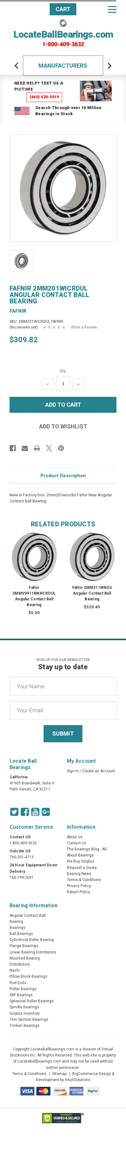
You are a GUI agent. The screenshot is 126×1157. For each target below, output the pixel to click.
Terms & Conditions (84, 880)
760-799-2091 (22, 877)
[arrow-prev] (16, 65)
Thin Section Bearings (29, 1019)
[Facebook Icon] (25, 812)
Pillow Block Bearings (28, 976)
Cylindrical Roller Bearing (32, 940)
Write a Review (84, 327)
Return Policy (78, 892)
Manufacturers (62, 65)
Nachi (15, 970)
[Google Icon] (46, 812)
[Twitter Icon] (14, 812)
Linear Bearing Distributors (33, 952)
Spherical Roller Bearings (32, 1001)
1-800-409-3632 (63, 44)
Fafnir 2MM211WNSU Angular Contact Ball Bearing (92, 593)
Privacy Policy (79, 886)
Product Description (63, 475)
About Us (75, 837)
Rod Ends (18, 983)
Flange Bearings (24, 946)
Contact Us (77, 843)
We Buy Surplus (80, 861)
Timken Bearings (24, 1025)
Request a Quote (82, 867)
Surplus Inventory (25, 1013)
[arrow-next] (109, 65)
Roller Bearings (23, 989)
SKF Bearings (21, 995)
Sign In (73, 771)
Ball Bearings (21, 933)
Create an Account (98, 771)
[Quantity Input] (63, 384)
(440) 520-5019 (44, 96)
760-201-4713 (22, 857)
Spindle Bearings (24, 1007)
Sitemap (59, 1074)
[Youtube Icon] (35, 812)
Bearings (17, 927)
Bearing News (79, 873)
